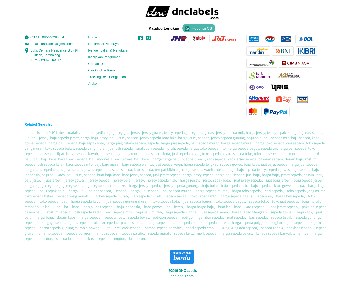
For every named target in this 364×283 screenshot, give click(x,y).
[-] (140, 38)
